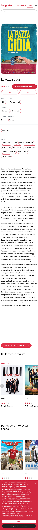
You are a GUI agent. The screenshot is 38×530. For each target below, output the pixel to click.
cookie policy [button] (26, 489)
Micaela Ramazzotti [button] (26, 143)
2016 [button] (3, 102)
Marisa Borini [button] (6, 156)
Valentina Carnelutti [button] (9, 152)
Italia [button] (18, 102)
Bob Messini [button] (17, 147)
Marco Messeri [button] (23, 152)
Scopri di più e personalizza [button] (19, 526)
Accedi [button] (29, 5)
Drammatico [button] (16, 111)
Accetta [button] (19, 521)
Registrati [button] (20, 5)
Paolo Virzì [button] (5, 130)
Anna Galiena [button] (6, 147)
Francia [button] (12, 102)
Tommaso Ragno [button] (29, 147)
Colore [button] (11, 120)
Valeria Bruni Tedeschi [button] (9, 143)
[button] (24, 86)
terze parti (28, 491)
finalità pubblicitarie (7, 501)
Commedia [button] (6, 111)
